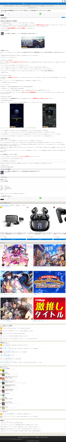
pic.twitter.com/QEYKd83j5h (28, 86)
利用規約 (23, 437)
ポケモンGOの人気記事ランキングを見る (5, 364)
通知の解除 (37, 437)
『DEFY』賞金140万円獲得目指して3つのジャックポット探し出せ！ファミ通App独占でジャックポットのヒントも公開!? (37, 5)
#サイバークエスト (21, 86)
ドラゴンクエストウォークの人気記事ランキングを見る (7, 350)
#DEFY (16, 86)
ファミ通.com (41, 437)
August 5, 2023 (21, 88)
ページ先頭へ (63, 434)
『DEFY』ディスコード (4, 72)
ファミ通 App (3, 1)
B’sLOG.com (45, 437)
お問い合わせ (20, 437)
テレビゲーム (24, 205)
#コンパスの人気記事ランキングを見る (5, 347)
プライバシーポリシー (32, 437)
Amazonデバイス (18, 205)
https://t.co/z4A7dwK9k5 (11, 86)
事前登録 (30, 7)
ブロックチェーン (17, 5)
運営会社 (26, 437)
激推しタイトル (34, 7)
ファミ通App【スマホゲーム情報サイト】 (9, 5)
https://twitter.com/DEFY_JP (8, 188)
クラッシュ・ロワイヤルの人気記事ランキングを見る (7, 357)
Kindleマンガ (12, 205)
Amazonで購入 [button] (13, 239)
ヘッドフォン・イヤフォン (5, 205)
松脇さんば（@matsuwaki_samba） (8, 166)
